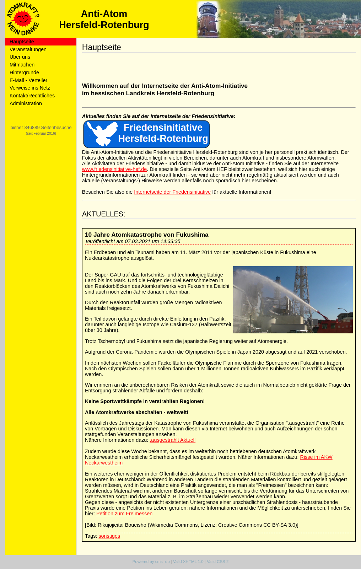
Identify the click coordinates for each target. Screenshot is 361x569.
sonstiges (109, 536)
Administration (26, 103)
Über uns (20, 57)
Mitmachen (22, 65)
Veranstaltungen (28, 49)
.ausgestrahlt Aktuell (172, 440)
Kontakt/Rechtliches (32, 95)
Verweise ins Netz (30, 88)
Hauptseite (22, 41)
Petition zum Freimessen (124, 513)
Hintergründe (24, 72)
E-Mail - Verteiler (28, 80)
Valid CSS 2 (217, 561)
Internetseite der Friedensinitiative (172, 192)
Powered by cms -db (151, 561)
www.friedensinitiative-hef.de (114, 169)
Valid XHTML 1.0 (188, 561)
